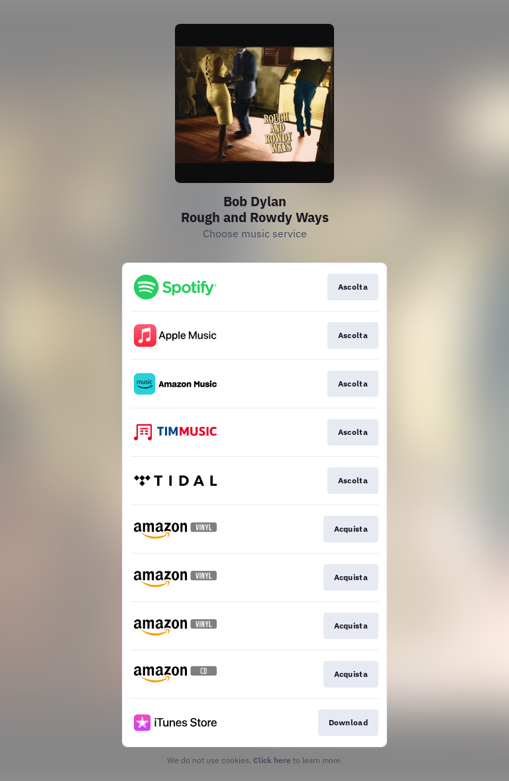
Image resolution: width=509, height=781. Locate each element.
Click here (272, 760)
